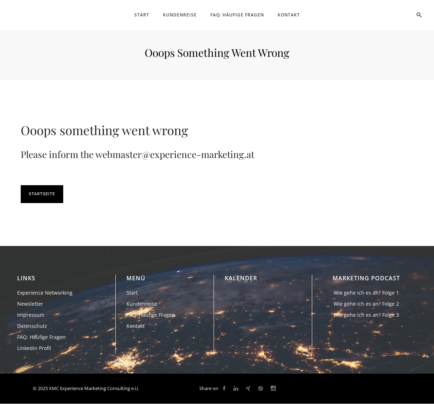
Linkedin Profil (34, 348)
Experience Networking (45, 292)
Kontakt (135, 325)
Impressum (30, 314)
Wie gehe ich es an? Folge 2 (366, 303)
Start (132, 292)
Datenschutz (32, 325)
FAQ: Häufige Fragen (41, 337)
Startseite (42, 194)
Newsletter (30, 303)
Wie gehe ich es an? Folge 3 (366, 314)
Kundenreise (141, 303)
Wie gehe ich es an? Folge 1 (366, 292)
